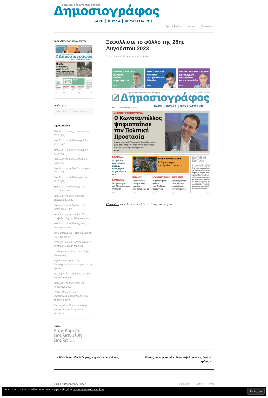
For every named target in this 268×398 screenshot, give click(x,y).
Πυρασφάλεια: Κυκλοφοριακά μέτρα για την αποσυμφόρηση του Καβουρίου (72, 309)
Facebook (184, 384)
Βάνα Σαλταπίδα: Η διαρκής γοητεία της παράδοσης (73, 234)
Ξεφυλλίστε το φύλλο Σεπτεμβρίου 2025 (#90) (72, 170)
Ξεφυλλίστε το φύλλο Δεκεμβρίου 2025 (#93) (71, 142)
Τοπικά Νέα (143, 56)
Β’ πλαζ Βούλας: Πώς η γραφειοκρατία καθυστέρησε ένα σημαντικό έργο (71, 296)
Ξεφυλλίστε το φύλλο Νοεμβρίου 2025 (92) (71, 151)
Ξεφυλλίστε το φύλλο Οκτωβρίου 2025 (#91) (71, 161)
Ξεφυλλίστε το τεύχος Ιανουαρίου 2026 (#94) (71, 133)
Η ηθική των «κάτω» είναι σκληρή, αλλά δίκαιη (72, 253)
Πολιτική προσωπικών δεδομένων (88, 389)
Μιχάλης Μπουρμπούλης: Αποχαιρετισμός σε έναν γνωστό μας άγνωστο (73, 264)
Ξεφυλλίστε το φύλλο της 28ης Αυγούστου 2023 (70, 225)
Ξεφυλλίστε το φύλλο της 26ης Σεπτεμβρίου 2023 (70, 197)
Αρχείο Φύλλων (174, 26)
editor (132, 56)
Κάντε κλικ (112, 204)
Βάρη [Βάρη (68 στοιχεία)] (59, 330)
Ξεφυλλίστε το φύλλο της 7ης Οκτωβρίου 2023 (69, 188)
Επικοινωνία (207, 26)
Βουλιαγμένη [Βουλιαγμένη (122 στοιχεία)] (68, 335)
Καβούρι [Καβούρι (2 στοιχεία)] (72, 341)
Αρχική (191, 26)
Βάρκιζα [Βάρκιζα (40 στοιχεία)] (72, 331)
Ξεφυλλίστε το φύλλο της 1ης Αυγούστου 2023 (69, 284)
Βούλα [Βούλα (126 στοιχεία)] (61, 340)
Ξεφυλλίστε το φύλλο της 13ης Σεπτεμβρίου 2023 (70, 207)
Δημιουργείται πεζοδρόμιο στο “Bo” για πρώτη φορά (72, 275)
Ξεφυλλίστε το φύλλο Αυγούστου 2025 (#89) (71, 179)
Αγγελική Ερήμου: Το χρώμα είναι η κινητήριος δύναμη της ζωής (72, 244)
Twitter (199, 384)
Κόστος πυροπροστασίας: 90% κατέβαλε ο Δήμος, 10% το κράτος (72, 216)
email (211, 384)
